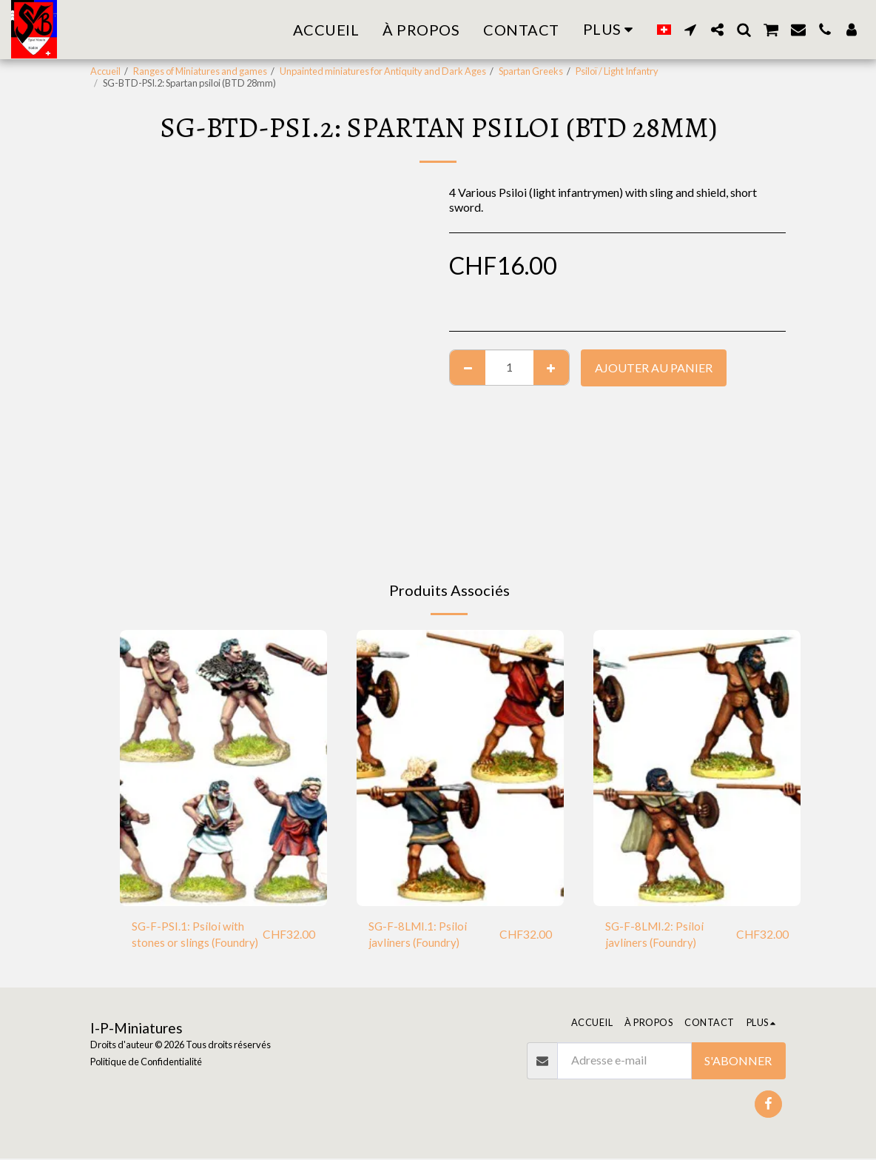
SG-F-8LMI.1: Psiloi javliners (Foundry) (418, 935)
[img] (223, 768)
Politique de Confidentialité (146, 1064)
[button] (690, 29)
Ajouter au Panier (653, 368)
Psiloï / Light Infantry (617, 71)
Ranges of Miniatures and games (200, 71)
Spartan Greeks (531, 71)
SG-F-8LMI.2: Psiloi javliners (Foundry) (655, 935)
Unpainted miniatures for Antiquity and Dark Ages (383, 71)
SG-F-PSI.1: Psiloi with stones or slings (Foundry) (196, 935)
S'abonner (738, 1062)
